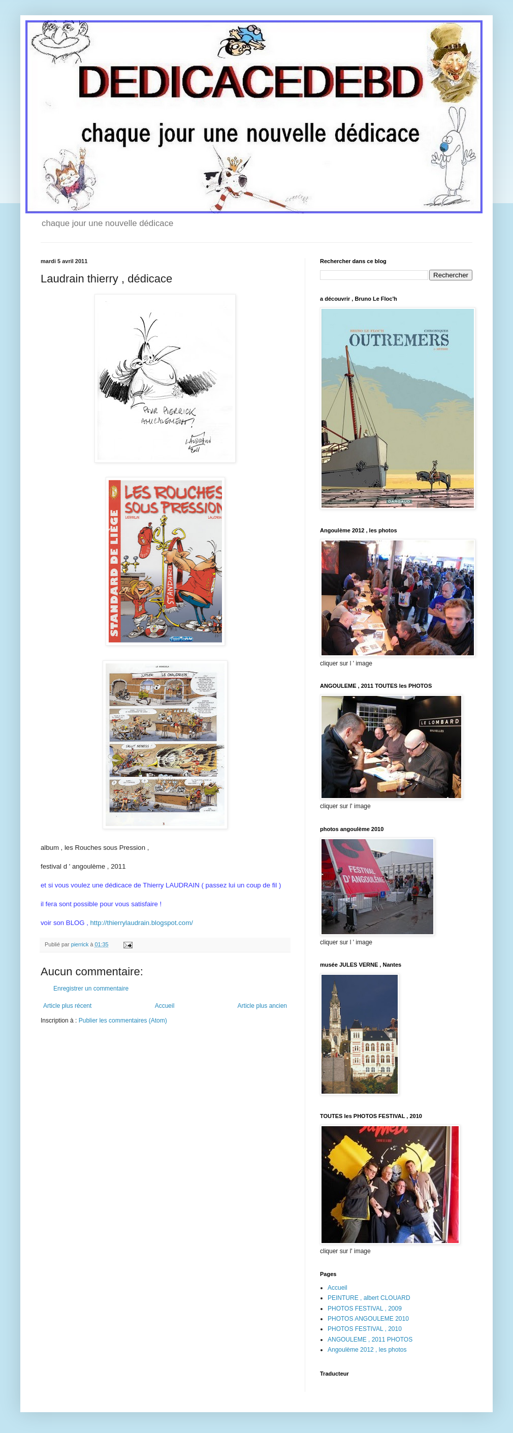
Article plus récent (67, 1005)
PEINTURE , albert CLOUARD (369, 1297)
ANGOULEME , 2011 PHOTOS (370, 1339)
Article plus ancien (262, 1005)
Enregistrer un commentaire (91, 988)
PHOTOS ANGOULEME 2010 (368, 1318)
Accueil (165, 1005)
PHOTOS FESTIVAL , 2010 (365, 1328)
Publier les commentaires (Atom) (123, 1020)
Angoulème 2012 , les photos (367, 1349)
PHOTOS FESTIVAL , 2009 (365, 1308)
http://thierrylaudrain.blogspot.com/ (141, 923)
